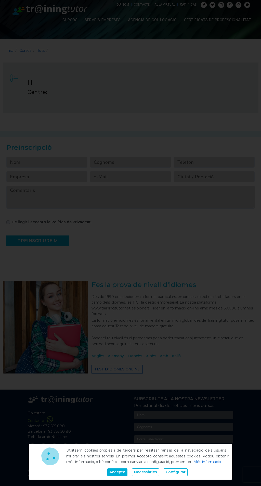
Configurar (176, 472)
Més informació (207, 461)
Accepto (117, 472)
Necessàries (145, 472)
